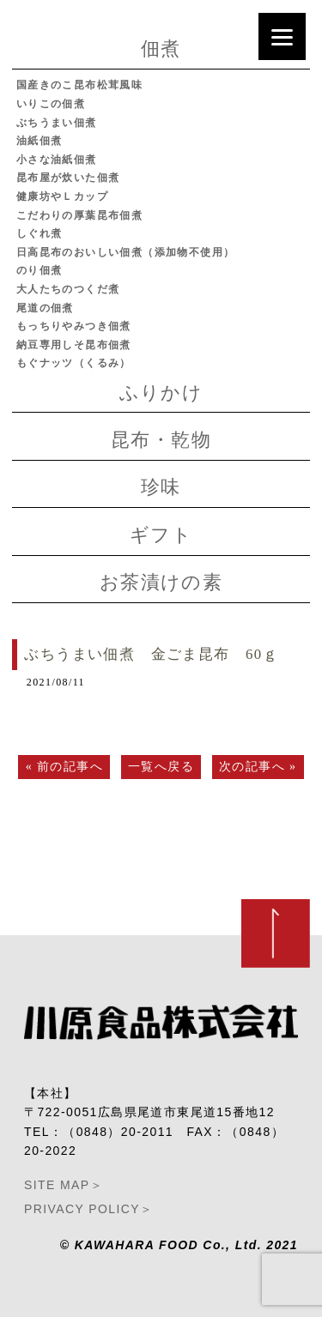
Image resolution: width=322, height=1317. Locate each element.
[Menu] (282, 36)
